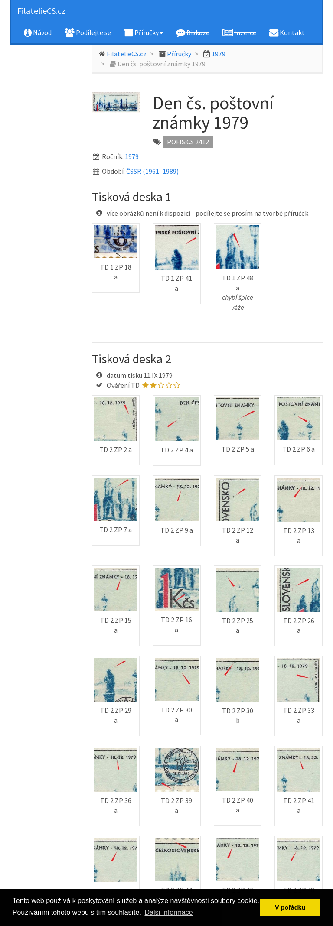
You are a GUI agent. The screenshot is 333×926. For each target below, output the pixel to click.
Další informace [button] (168, 912)
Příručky (179, 53)
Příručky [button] (143, 32)
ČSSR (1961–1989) (152, 171)
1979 (218, 53)
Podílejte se (88, 32)
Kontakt (287, 32)
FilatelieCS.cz (41, 10)
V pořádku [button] (290, 907)
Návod (38, 32)
